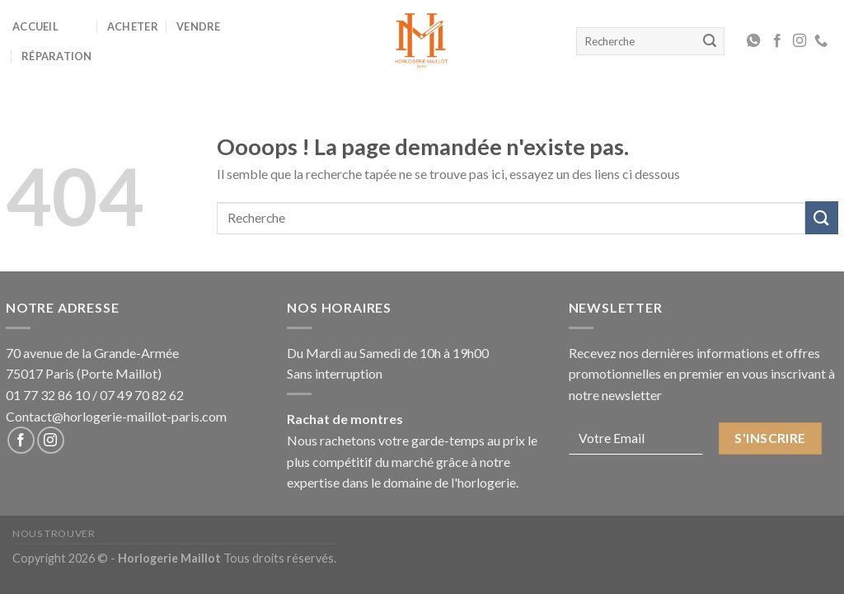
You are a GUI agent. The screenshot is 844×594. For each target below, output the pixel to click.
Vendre (198, 26)
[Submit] (821, 217)
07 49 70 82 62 (142, 395)
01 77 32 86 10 (48, 395)
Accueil (35, 26)
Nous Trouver (53, 533)
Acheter (132, 26)
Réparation (56, 56)
